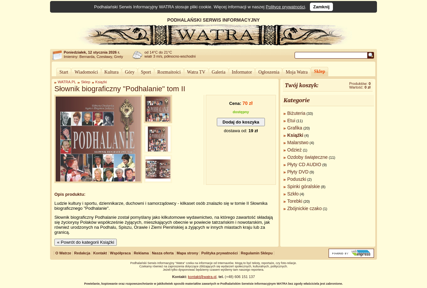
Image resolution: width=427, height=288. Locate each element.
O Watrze (63, 253)
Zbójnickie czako (304, 208)
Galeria (219, 72)
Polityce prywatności (285, 6)
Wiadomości (86, 72)
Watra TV (196, 72)
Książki (101, 82)
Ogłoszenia (268, 72)
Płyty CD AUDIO (304, 164)
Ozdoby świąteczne (307, 157)
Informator (242, 72)
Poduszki (296, 179)
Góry (129, 72)
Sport (146, 72)
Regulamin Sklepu (257, 253)
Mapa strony (187, 253)
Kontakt (100, 253)
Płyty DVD (298, 171)
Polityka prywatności (219, 253)
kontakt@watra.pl (202, 277)
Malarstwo (298, 142)
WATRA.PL (67, 82)
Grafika (294, 128)
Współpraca (120, 253)
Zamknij (321, 6)
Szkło (293, 193)
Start (63, 72)
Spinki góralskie (303, 186)
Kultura (111, 72)
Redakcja (82, 253)
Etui (291, 120)
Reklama (141, 253)
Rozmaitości (169, 72)
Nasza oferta (162, 253)
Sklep (319, 71)
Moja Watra (297, 72)
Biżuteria (296, 113)
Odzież (294, 149)
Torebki (294, 201)
